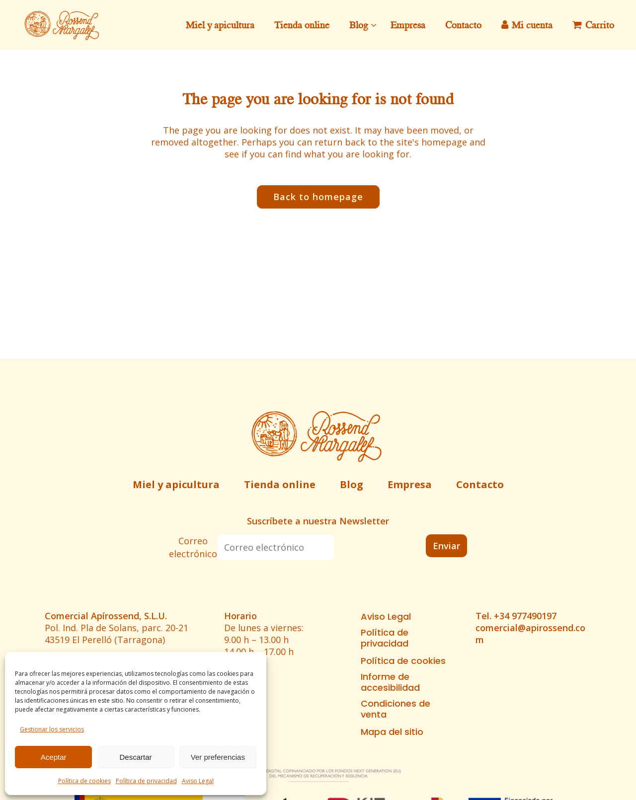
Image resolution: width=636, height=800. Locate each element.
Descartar (135, 757)
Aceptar (54, 757)
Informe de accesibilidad (390, 682)
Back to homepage (318, 197)
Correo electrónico (193, 547)
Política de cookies (84, 781)
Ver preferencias (218, 757)
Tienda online (280, 484)
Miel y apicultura (176, 484)
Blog (351, 484)
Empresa (410, 484)
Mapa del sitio (392, 732)
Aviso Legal (198, 781)
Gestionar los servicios (52, 729)
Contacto (480, 484)
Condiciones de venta (395, 709)
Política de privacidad (146, 781)
